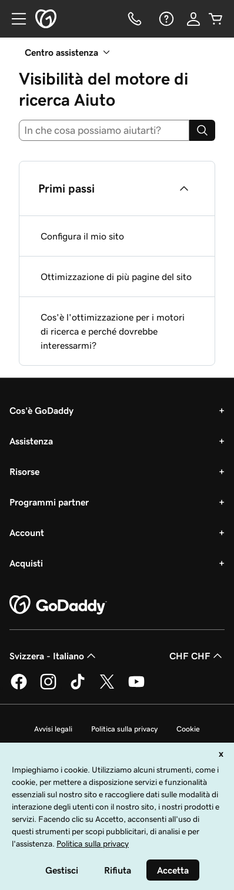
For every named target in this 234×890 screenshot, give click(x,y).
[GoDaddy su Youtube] (136, 687)
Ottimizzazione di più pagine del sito (116, 276)
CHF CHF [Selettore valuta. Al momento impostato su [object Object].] (197, 656)
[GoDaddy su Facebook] (18, 687)
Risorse (24, 471)
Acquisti (26, 563)
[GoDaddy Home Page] (58, 605)
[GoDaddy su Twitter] (107, 687)
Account (26, 532)
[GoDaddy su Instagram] (48, 687)
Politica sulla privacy (124, 729)
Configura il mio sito (82, 236)
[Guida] (165, 18)
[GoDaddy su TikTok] (77, 687)
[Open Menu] (14, 18)
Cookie (188, 729)
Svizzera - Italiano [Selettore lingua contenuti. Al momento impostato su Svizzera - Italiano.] (53, 656)
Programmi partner (49, 502)
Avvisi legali (53, 729)
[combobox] (104, 130)
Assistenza (31, 441)
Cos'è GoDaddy (41, 410)
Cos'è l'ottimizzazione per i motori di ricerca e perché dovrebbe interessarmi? (113, 331)
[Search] (202, 130)
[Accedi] (193, 19)
